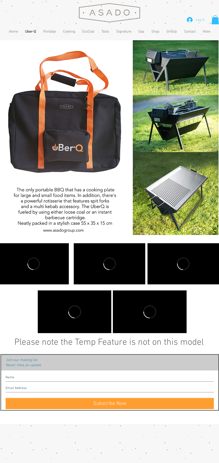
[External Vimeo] (109, 263)
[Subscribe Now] (110, 403)
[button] (215, 19)
